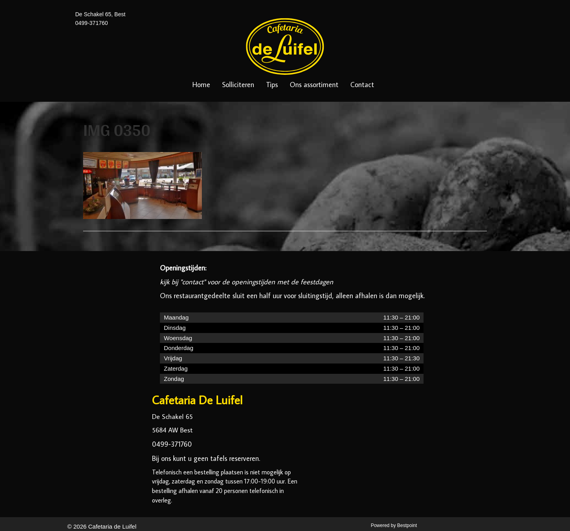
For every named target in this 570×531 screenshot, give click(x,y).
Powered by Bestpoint (394, 525)
